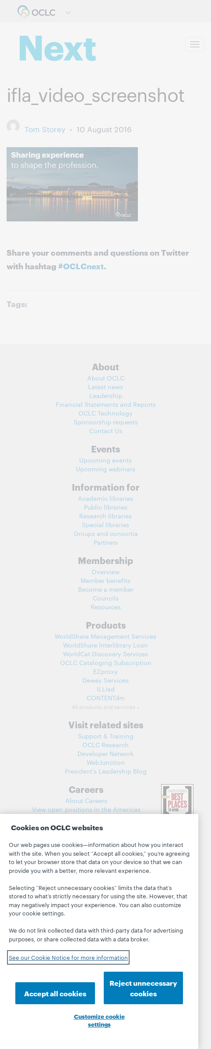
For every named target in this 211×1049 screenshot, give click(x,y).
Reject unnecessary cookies (143, 987)
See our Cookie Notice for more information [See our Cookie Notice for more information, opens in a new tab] (68, 957)
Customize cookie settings (99, 1020)
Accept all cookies (55, 993)
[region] (99, 931)
